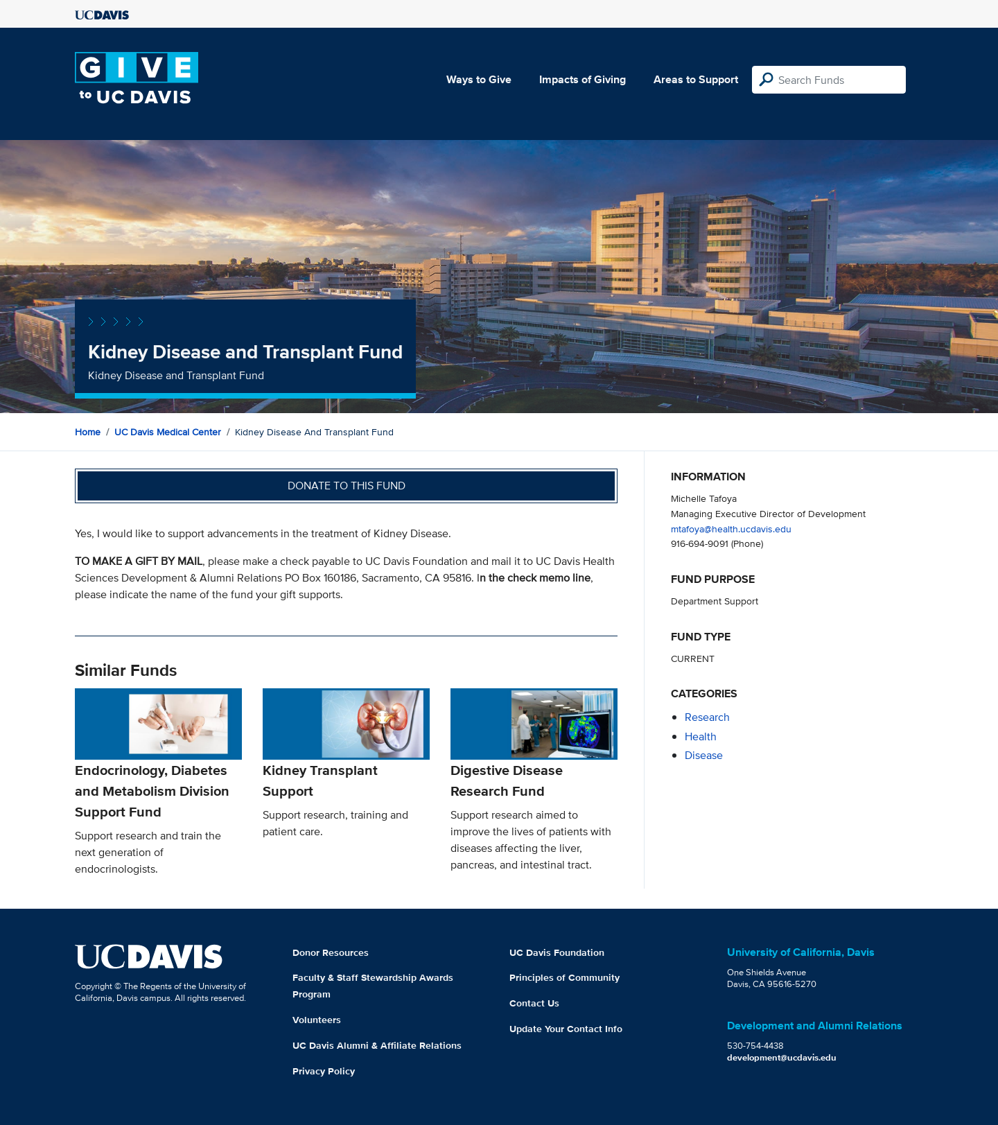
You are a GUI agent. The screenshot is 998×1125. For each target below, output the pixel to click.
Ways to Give (478, 79)
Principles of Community (564, 977)
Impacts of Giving (582, 79)
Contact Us (534, 1003)
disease (704, 755)
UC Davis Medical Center (167, 432)
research (707, 717)
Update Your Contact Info (565, 1029)
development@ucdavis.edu (782, 1057)
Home (87, 432)
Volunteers (316, 1020)
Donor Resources (330, 952)
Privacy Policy (323, 1071)
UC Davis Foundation (556, 952)
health (701, 736)
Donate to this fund (346, 486)
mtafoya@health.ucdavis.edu (731, 528)
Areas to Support (696, 79)
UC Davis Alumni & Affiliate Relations (377, 1045)
